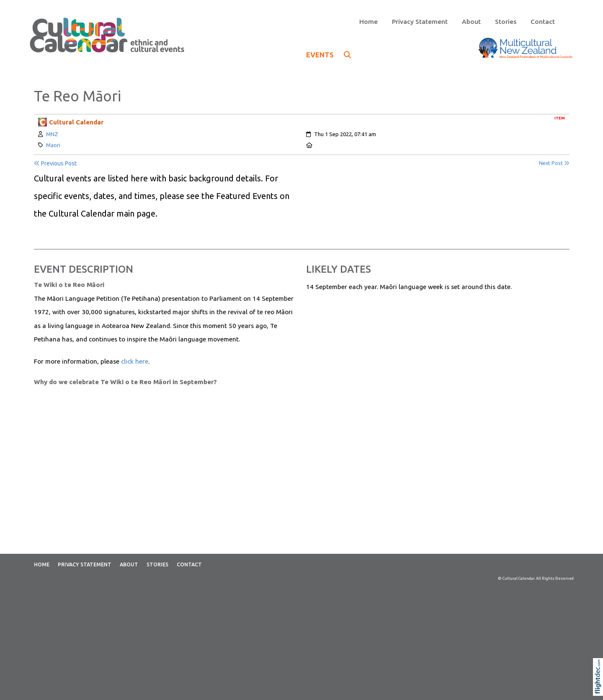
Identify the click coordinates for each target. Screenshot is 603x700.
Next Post (554, 163)
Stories (505, 21)
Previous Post (55, 163)
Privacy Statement (420, 21)
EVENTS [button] (328, 55)
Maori (53, 145)
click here (134, 361)
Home (368, 21)
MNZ (52, 134)
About (471, 21)
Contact (543, 21)
